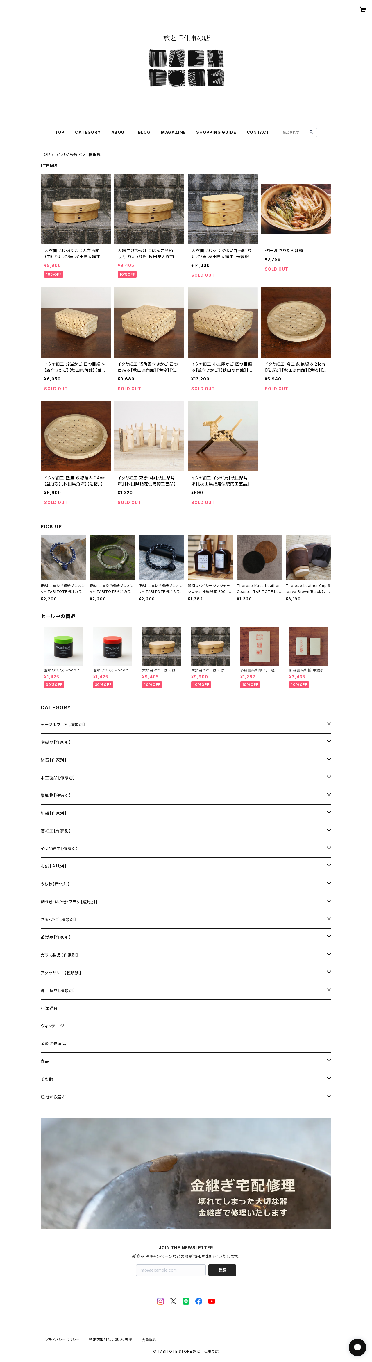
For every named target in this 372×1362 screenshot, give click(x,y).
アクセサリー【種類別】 (61, 972)
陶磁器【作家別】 (56, 742)
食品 (45, 1061)
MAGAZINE (173, 132)
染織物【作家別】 (56, 795)
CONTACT (258, 132)
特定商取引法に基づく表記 (111, 1340)
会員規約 (149, 1340)
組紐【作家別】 (54, 813)
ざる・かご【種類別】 (58, 919)
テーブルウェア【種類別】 (63, 724)
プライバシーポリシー (62, 1340)
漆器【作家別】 (54, 759)
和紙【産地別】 (54, 866)
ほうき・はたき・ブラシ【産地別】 (69, 901)
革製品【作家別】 (56, 937)
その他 (47, 1079)
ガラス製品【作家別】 (59, 954)
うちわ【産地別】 (55, 884)
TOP (60, 132)
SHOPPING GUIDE (216, 132)
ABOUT (119, 132)
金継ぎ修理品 (53, 1043)
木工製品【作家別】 (58, 777)
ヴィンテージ (53, 1025)
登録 (222, 1270)
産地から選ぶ (69, 154)
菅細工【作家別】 (56, 830)
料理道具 (49, 1008)
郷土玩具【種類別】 (58, 990)
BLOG (144, 132)
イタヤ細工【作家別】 (59, 848)
